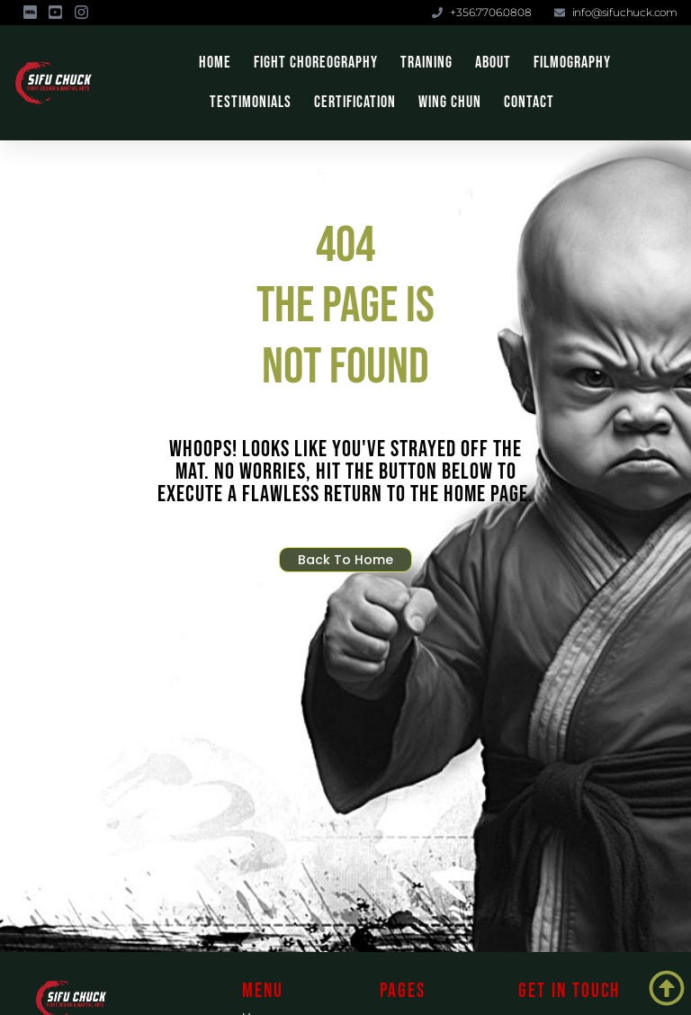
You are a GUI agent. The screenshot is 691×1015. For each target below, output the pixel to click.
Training (426, 62)
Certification (355, 102)
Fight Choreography (316, 62)
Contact (529, 102)
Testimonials (251, 102)
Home (215, 62)
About (493, 62)
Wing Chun (449, 102)
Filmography (572, 62)
